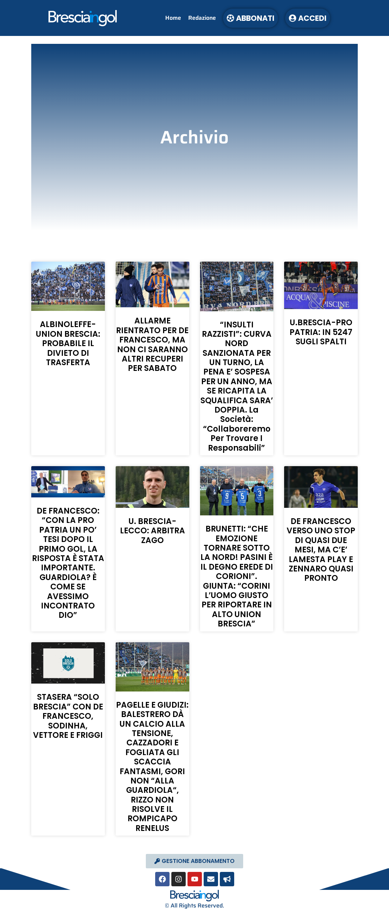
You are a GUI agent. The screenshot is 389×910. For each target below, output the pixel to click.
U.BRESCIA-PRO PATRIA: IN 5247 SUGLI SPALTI (321, 332)
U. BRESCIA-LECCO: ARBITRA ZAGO (152, 531)
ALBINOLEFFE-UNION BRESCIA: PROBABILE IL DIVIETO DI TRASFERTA (68, 343)
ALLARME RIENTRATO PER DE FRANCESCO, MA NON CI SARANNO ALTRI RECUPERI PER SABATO (152, 344)
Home (173, 17)
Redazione (202, 17)
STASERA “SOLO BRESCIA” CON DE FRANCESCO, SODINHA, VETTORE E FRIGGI (68, 716)
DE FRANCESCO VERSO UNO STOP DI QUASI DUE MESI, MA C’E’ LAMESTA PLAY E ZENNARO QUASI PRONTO (321, 550)
